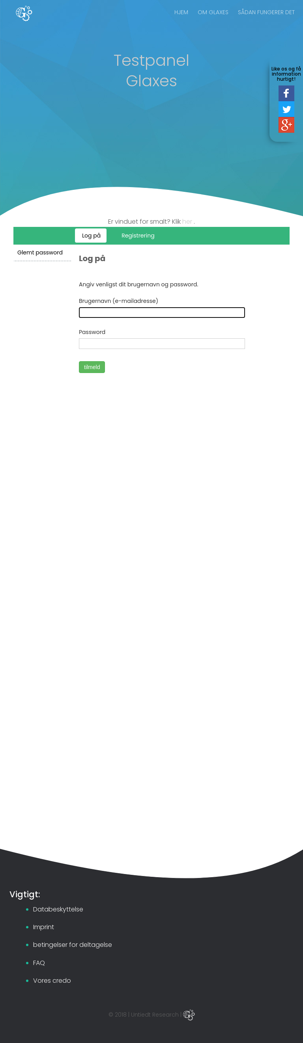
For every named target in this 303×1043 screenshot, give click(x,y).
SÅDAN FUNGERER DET (266, 20)
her (188, 221)
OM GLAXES (213, 20)
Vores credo (52, 980)
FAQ (39, 962)
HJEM (181, 20)
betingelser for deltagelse (72, 944)
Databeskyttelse (58, 909)
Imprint (43, 927)
